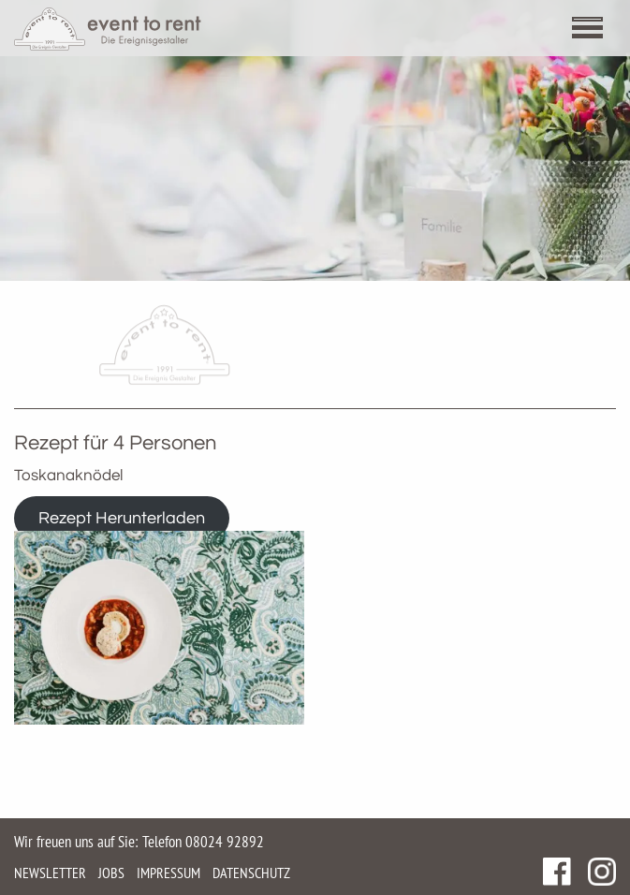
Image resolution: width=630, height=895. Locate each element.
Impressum (168, 872)
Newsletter (50, 872)
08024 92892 (224, 841)
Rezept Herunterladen (121, 518)
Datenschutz (251, 872)
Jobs (111, 872)
